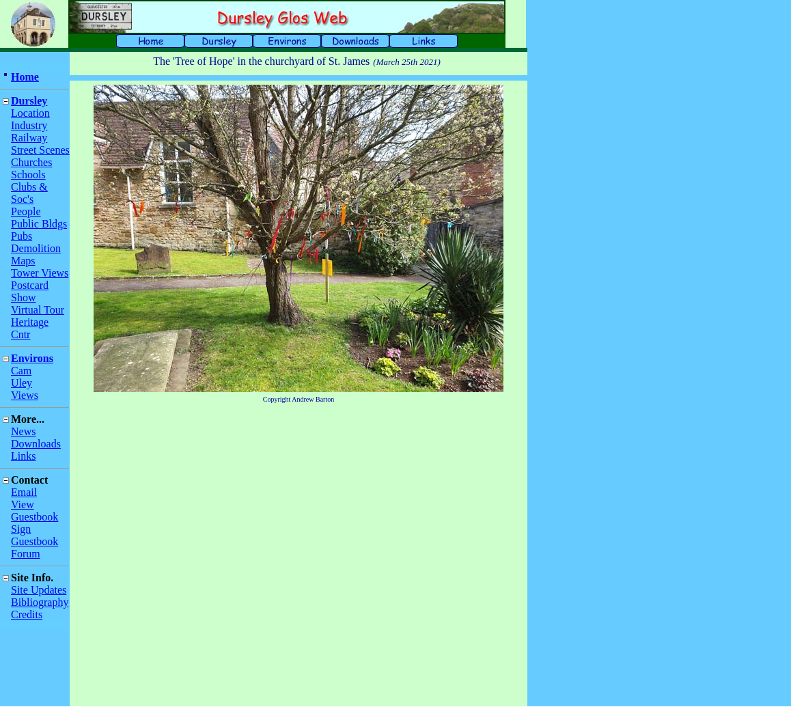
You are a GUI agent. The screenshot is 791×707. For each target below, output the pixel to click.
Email (24, 492)
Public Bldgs (39, 224)
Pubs (21, 236)
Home (25, 77)
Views (24, 395)
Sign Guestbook (34, 535)
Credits (26, 614)
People (26, 211)
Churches (31, 162)
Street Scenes (40, 150)
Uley (21, 383)
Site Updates (38, 590)
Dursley (29, 101)
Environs (32, 358)
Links (23, 456)
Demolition (36, 248)
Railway (29, 137)
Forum (25, 553)
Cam (21, 370)
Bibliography (39, 602)
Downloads (36, 443)
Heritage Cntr (29, 328)
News (23, 431)
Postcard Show (29, 291)
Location (30, 113)
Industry (29, 125)
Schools (28, 174)
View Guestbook (34, 511)
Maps (23, 260)
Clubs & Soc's (29, 193)
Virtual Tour (37, 310)
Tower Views (39, 273)
